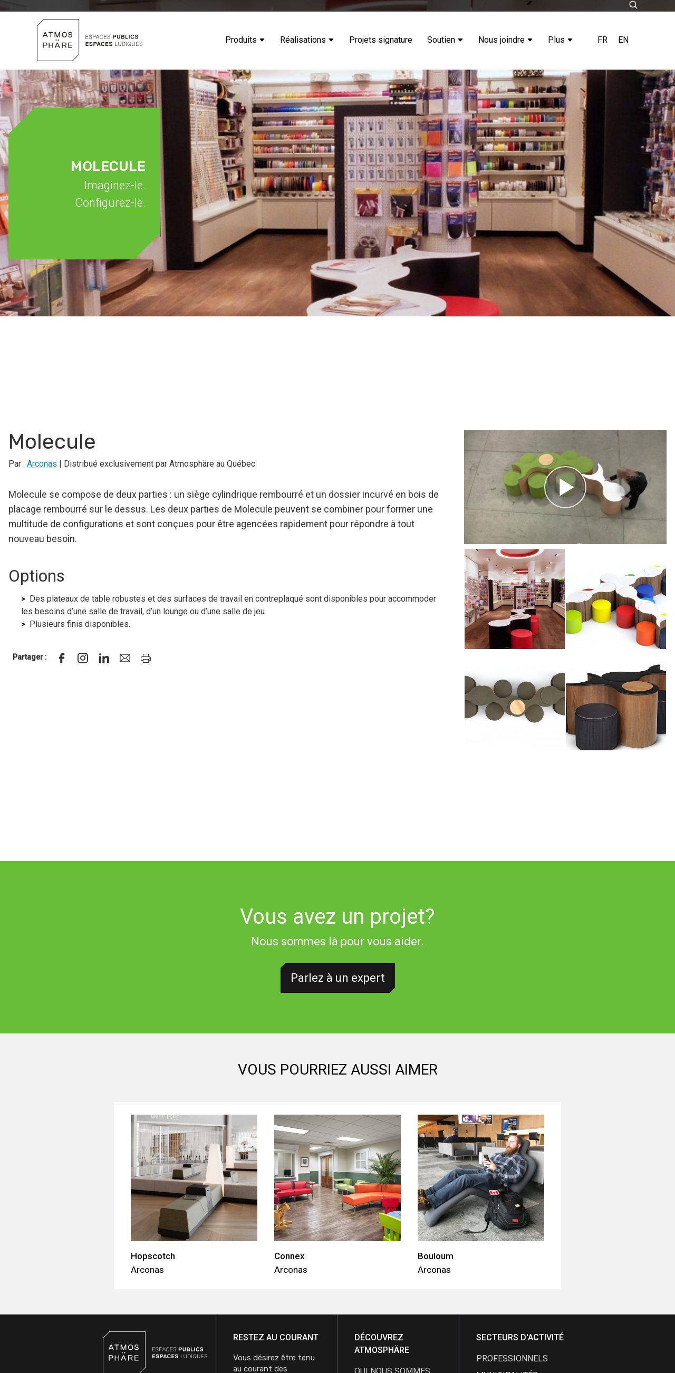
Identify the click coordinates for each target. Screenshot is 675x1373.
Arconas (42, 464)
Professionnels (512, 1358)
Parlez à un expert (338, 977)
